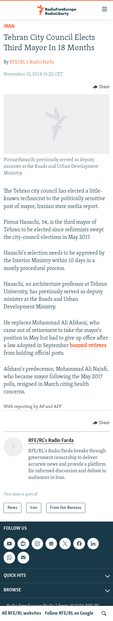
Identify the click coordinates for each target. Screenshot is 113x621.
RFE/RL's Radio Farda (32, 62)
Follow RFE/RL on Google (69, 613)
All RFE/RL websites (21, 613)
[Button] (101, 87)
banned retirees (88, 346)
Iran (9, 26)
